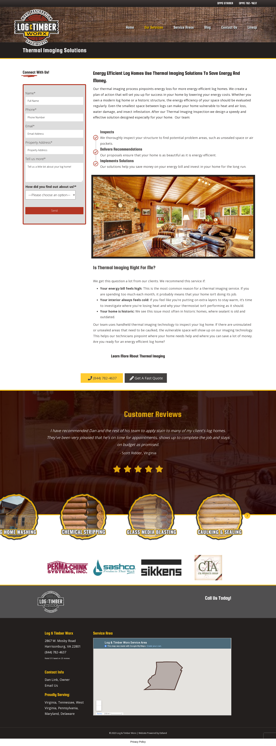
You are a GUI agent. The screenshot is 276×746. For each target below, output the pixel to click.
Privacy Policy (138, 741)
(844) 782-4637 (248, 3)
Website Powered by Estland (153, 733)
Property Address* (54, 147)
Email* (54, 131)
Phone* (54, 114)
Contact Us (229, 27)
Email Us (51, 685)
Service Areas (184, 27)
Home (130, 27)
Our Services (154, 27)
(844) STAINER (225, 3)
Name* (54, 98)
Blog (207, 27)
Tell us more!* (54, 169)
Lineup (252, 27)
